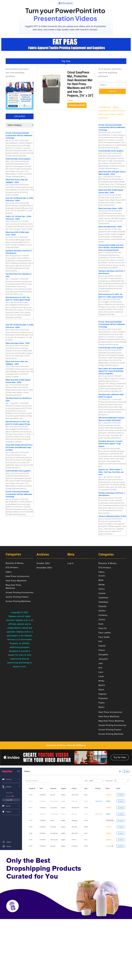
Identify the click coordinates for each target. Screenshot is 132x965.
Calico (101, 589)
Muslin (101, 685)
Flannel (102, 646)
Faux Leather (104, 633)
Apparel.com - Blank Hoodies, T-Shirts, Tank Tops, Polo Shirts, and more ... (111, 472)
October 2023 (43, 563)
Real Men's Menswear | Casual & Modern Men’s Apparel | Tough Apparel (110, 443)
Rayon (101, 707)
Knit (100, 668)
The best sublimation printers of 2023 (112, 516)
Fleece (101, 650)
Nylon (101, 689)
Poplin (101, 703)
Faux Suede (104, 637)
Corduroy (102, 615)
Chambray (103, 602)
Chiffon (102, 611)
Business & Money (15, 563)
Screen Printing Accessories (20, 592)
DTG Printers (12, 567)
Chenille (102, 606)
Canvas (102, 593)
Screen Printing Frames (17, 597)
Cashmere (103, 598)
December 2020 (44, 568)
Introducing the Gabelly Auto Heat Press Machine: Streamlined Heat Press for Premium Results (111, 247)
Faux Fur (102, 628)
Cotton (101, 619)
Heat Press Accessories (17, 576)
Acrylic (101, 576)
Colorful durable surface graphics (18, 159)
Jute (100, 663)
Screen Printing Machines (18, 601)
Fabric (9, 572)
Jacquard (103, 659)
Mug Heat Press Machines (111, 721)
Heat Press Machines (16, 581)
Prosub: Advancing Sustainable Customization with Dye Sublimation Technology (19, 135)
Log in (71, 563)
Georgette (103, 654)
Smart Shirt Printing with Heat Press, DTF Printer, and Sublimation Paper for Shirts (19, 447)
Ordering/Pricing (77, 104)
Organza (102, 694)
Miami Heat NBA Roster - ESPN (110, 227)
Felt (100, 641)
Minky (101, 681)
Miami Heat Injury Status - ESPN (18, 343)
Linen (101, 676)
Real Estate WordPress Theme (59, 745)
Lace (100, 672)
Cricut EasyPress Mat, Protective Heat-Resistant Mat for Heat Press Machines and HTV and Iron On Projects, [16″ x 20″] (80, 84)
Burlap (101, 584)
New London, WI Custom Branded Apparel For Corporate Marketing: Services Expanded (111, 371)
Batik (101, 580)
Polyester (103, 698)
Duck (100, 624)
